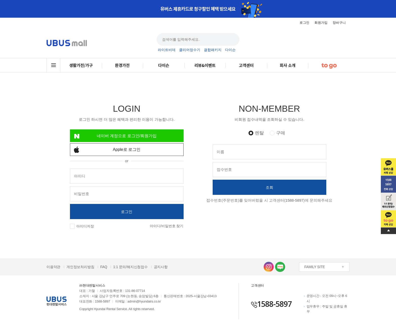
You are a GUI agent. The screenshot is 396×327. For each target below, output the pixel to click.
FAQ (103, 267)
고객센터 (246, 65)
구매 (280, 132)
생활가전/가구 (81, 65)
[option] (198, 9)
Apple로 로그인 (105, 150)
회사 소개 (287, 65)
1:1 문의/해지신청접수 (130, 267)
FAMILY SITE (314, 267)
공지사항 (161, 267)
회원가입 (321, 23)
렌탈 (259, 132)
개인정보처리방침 (80, 267)
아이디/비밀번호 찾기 (167, 226)
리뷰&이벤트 (204, 65)
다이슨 (230, 50)
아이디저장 (85, 226)
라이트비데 (167, 50)
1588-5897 (294, 200)
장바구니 (339, 23)
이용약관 (53, 267)
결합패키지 (212, 50)
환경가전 (122, 65)
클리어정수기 (189, 50)
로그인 (304, 23)
